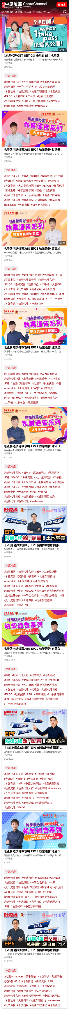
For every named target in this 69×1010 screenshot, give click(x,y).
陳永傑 (18, 11)
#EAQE (8, 96)
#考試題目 (58, 482)
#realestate (53, 101)
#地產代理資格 (45, 96)
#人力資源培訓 (30, 81)
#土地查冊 (53, 180)
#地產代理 (54, 91)
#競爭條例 (28, 486)
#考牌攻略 (9, 91)
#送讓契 (53, 392)
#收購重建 (46, 176)
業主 (49, 11)
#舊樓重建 (9, 190)
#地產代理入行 (12, 81)
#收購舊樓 (24, 204)
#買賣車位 (9, 279)
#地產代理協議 (51, 195)
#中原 (38, 86)
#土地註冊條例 (12, 595)
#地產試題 (49, 289)
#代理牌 (41, 101)
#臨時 (7, 675)
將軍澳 (28, 11)
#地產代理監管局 (50, 81)
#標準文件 (30, 773)
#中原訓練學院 (12, 101)
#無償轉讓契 (32, 397)
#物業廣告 (40, 981)
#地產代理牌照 (38, 91)
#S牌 (25, 101)
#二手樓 (30, 96)
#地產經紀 (23, 91)
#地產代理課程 (25, 105)
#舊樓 (38, 190)
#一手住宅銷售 (25, 86)
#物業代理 (49, 86)
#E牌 (32, 101)
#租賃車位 (33, 284)
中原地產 (11, 75)
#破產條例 (18, 397)
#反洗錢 (58, 887)
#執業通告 (40, 180)
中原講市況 (39, 11)
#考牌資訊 (41, 105)
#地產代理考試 (12, 472)
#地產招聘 (9, 86)
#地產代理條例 (39, 581)
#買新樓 (21, 576)
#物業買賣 (9, 105)
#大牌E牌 (19, 96)
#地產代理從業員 (34, 585)
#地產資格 (9, 491)
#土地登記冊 (49, 571)
